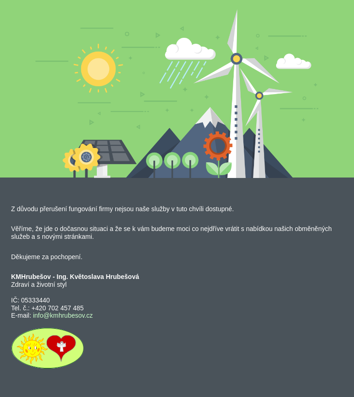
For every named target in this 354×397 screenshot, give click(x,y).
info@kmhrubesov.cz (63, 315)
